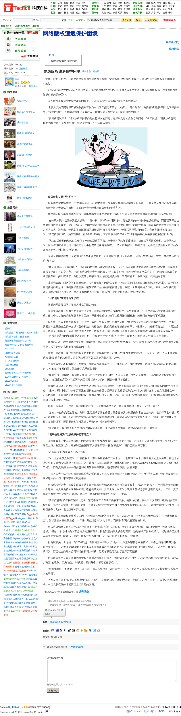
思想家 (127, 9)
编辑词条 (174, 48)
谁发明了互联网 (24, 155)
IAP (25, 554)
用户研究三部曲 (18, 514)
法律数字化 (22, 122)
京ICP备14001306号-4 (168, 707)
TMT (84, 2)
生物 (165, 9)
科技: (53, 2)
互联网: (95, 2)
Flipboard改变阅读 (22, 538)
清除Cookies (133, 711)
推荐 (66, 12)
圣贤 (17, 82)
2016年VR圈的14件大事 (16, 377)
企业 (66, 2)
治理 (165, 2)
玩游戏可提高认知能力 (21, 582)
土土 (17, 78)
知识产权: (138, 12)
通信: (53, 9)
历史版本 (23, 68)
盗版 (148, 12)
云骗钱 (27, 478)
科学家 (85, 6)
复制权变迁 (22, 101)
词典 (78, 9)
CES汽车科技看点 (13, 385)
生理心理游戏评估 (26, 558)
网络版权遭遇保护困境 (28, 176)
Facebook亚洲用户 (12, 594)
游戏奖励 (17, 434)
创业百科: (138, 6)
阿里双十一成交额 (26, 313)
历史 (60, 9)
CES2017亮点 (11, 381)
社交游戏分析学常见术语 (15, 466)
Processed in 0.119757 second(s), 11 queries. (24, 712)
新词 (120, 9)
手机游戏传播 (15, 494)
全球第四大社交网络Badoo (19, 522)
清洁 (148, 9)
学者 (115, 6)
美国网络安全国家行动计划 (18, 340)
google (127, 2)
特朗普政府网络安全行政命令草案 (21, 332)
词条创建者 (20, 86)
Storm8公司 (9, 458)
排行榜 (85, 12)
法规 (165, 12)
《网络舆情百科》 (26, 248)
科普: (53, 6)
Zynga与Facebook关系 (19, 426)
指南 (159, 6)
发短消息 (33, 86)
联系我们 (149, 711)
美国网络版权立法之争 (28, 165)
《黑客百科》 (23, 238)
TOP (161, 711)
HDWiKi (16, 707)
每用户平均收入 (30, 494)
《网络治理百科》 (26, 259)
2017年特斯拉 (24, 281)
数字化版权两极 (24, 198)
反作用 (8, 328)
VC (147, 6)
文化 (104, 12)
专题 (72, 12)
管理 (115, 12)
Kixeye (20, 454)
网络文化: (138, 2)
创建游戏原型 (19, 442)
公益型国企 (16, 418)
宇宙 (78, 6)
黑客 (159, 2)
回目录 (96, 71)
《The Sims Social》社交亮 (19, 450)
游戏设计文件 (10, 550)
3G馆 (84, 9)
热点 (78, 12)
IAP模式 (32, 554)
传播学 (127, 6)
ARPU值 (7, 498)
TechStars (8, 413)
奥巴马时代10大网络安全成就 (19, 344)
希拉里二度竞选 (24, 216)
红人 (153, 2)
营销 (109, 2)
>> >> (24, 26)
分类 (60, 12)
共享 (153, 12)
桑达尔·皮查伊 (24, 302)
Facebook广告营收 (26, 574)
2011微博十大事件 (22, 401)
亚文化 (171, 2)
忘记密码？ (80, 20)
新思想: (95, 9)
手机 (72, 9)
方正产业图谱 (17, 486)
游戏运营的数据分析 (27, 462)
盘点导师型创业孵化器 (21, 409)
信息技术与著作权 (26, 111)
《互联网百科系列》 (27, 227)
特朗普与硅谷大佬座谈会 (17, 336)
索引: (53, 12)
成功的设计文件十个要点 (25, 546)
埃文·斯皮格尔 (11, 364)
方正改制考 (29, 486)
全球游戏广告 (23, 586)
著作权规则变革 (24, 144)
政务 (115, 2)
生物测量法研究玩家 (20, 510)
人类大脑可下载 (20, 599)
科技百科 (5, 26)
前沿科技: (138, 9)
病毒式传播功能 (11, 534)
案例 (165, 6)
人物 (60, 2)
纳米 (159, 9)
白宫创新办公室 (12, 352)
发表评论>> (77, 646)
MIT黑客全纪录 (24, 292)
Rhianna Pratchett (19, 422)
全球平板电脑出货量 (25, 566)
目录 (51, 54)
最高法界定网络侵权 (27, 187)
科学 (66, 6)
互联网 (35, 26)
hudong (46, 707)
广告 (104, 2)
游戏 (120, 2)
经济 (120, 12)
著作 (170, 12)
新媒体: (95, 6)
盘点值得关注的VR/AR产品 (18, 373)
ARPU (15, 498)
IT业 (78, 2)
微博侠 (6, 397)
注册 (70, 19)
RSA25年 (9, 348)
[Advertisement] (115, 621)
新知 (115, 9)
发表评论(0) (172, 42)
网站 (104, 9)
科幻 (72, 6)
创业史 (171, 6)
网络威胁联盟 (11, 356)
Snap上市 (9, 369)
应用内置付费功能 (26, 550)
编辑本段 (86, 71)
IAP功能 (19, 554)
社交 (104, 6)
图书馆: (95, 12)
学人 (159, 12)
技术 (72, 2)
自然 (60, 6)
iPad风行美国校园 (21, 470)
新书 (109, 9)
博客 (109, 6)
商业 (109, 12)
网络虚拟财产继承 (26, 133)
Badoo (6, 526)
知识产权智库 (21, 26)
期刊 (126, 12)
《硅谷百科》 (23, 270)
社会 (148, 2)
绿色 (153, 9)
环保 (170, 9)
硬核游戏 (26, 506)
